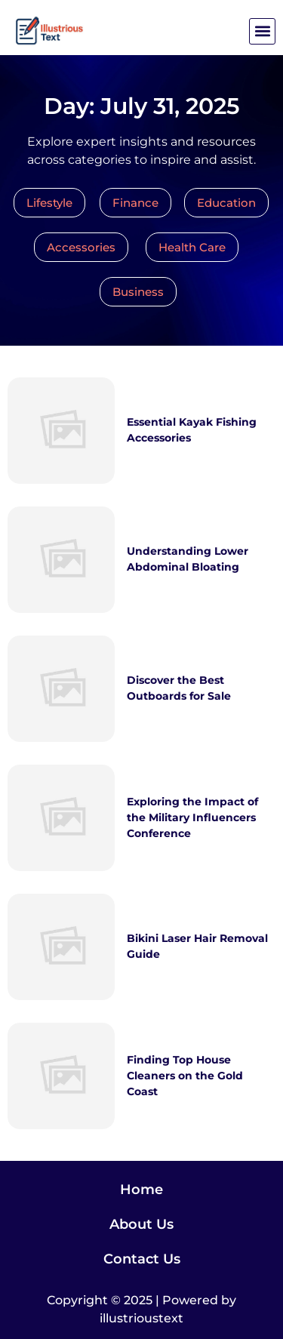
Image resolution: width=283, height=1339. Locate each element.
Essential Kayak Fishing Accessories (192, 430)
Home (141, 1189)
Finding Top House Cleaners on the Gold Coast (185, 1075)
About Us (141, 1224)
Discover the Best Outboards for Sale (179, 688)
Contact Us (141, 1259)
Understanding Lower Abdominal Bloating (187, 559)
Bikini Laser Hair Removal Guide (197, 946)
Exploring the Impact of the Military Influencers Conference (192, 817)
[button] (262, 31)
